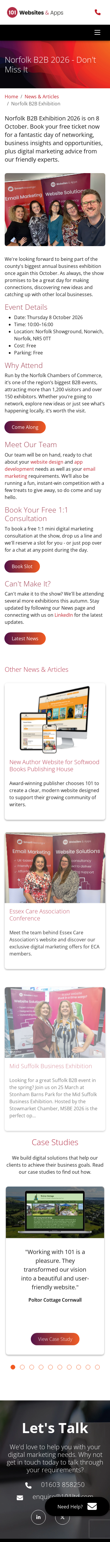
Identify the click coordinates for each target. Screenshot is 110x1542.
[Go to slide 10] (97, 1367)
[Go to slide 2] (22, 1367)
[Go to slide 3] (31, 1367)
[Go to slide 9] (88, 1367)
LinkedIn (64, 615)
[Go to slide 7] (69, 1367)
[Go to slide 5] (50, 1367)
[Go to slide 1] (13, 1367)
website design (47, 462)
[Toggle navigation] (97, 32)
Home (11, 96)
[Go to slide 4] (41, 1367)
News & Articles (42, 96)
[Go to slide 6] (59, 1367)
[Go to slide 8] (78, 1367)
